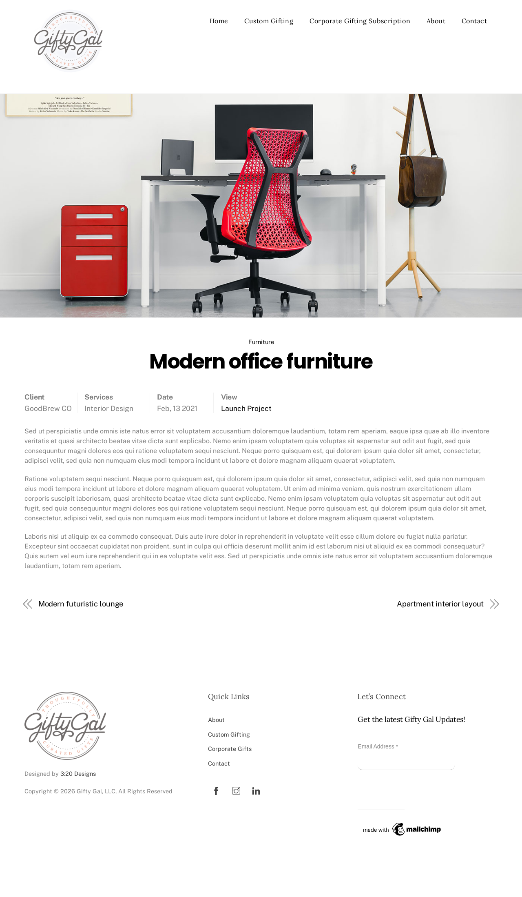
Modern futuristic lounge (81, 603)
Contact (474, 21)
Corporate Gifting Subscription (360, 21)
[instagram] (236, 789)
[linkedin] (256, 789)
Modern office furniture (261, 361)
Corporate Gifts (230, 748)
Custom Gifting (268, 21)
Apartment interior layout (440, 603)
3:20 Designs (78, 773)
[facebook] (216, 789)
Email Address (378, 746)
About (436, 21)
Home (219, 21)
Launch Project (246, 408)
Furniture (261, 341)
